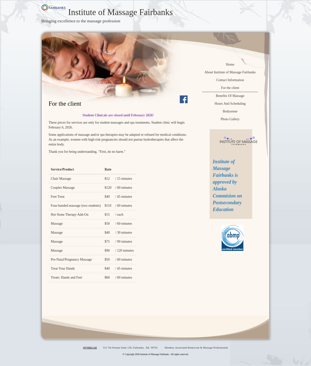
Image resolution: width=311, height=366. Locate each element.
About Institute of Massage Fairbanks (230, 72)
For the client (230, 88)
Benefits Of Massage (230, 96)
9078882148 (90, 347)
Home (230, 64)
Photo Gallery (230, 119)
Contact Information (230, 80)
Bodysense (230, 111)
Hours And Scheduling (230, 103)
